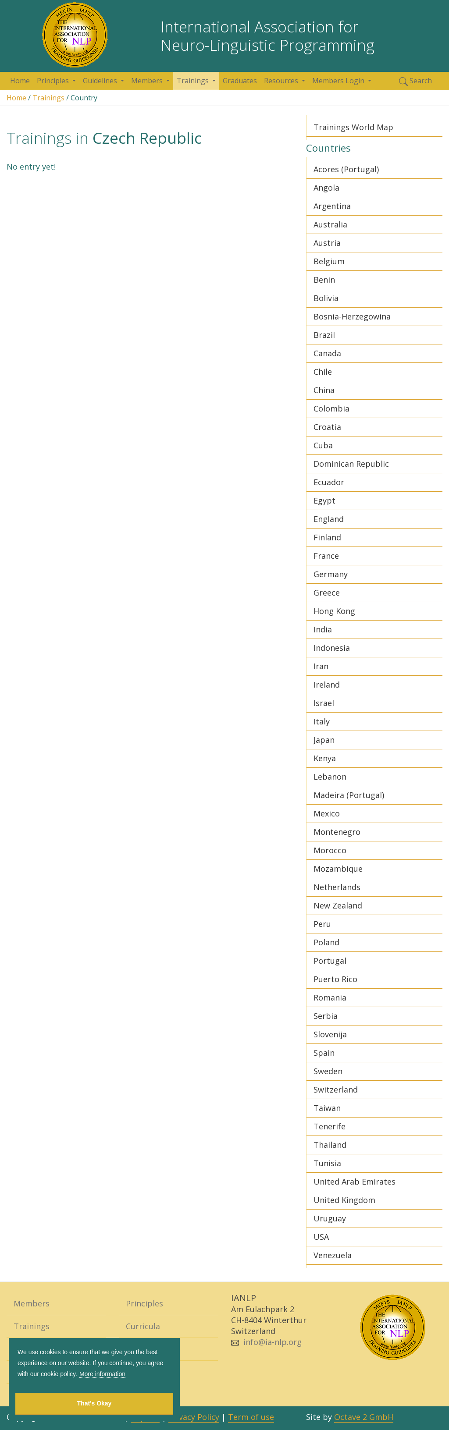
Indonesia (332, 647)
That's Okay (94, 1403)
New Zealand (338, 905)
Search (415, 81)
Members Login (339, 80)
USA (321, 1236)
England (329, 519)
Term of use (251, 1417)
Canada (327, 353)
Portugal (330, 960)
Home (20, 80)
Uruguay (330, 1218)
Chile (323, 371)
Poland (326, 942)
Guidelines (101, 80)
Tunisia (327, 1163)
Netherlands (337, 887)
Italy (322, 721)
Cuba (323, 445)
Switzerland (336, 1089)
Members (147, 80)
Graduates (240, 80)
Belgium (329, 261)
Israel (324, 703)
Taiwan (327, 1108)
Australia (330, 224)
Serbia (326, 1016)
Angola (326, 187)
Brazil (324, 335)
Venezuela (333, 1255)
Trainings (193, 80)
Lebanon (330, 776)
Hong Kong (334, 611)
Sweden (328, 1071)
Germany (331, 574)
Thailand (330, 1144)
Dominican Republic (351, 463)
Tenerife (330, 1126)
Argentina (332, 206)
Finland (327, 537)
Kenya (325, 758)
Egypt (324, 500)
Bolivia (326, 298)
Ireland (327, 684)
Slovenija (330, 1034)
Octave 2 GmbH (363, 1417)
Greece (327, 592)
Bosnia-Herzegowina (352, 316)
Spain (324, 1052)
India (323, 629)
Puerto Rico (335, 979)
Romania (330, 997)
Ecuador (329, 482)
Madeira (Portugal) (349, 795)
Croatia (327, 427)
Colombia (331, 408)
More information (102, 1373)
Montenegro (337, 832)
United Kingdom (344, 1200)
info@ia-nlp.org (272, 1342)
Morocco (330, 850)
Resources (282, 80)
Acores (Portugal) (346, 169)
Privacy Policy (193, 1417)
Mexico (327, 813)
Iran (321, 666)
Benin (324, 279)
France (326, 555)
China (324, 390)
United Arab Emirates (355, 1181)
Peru (322, 924)
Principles (54, 80)
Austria (327, 243)
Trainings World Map (353, 127)
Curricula (143, 1326)
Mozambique (338, 868)
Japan (324, 740)
